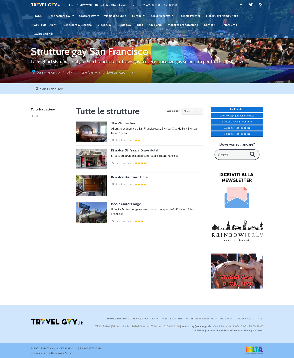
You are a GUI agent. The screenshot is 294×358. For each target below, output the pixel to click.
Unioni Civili (229, 24)
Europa (137, 15)
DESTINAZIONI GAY (128, 318)
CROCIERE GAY (150, 318)
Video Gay (104, 24)
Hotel (34, 116)
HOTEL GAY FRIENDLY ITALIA (201, 318)
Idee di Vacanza (160, 15)
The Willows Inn (123, 123)
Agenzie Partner (189, 15)
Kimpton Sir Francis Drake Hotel (134, 150)
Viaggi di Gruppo (115, 15)
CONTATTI (257, 318)
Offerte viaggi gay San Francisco (237, 115)
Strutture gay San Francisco (237, 121)
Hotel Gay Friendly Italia (222, 15)
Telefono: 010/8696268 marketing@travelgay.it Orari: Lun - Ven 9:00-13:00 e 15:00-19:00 (104, 5)
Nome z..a (189, 111)
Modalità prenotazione (183, 24)
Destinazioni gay (59, 15)
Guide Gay (124, 24)
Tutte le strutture (43, 109)
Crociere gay (87, 15)
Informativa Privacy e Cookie (246, 330)
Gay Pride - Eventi (45, 24)
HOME (38, 15)
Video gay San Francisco (237, 133)
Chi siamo (155, 24)
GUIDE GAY (242, 318)
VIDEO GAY (226, 318)
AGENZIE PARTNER (172, 318)
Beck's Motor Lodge (126, 204)
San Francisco (48, 72)
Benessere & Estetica (77, 24)
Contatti (209, 24)
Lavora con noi (43, 33)
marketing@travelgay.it (196, 326)
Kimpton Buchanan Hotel (130, 177)
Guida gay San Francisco (237, 127)
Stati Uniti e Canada (83, 72)
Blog (140, 24)
